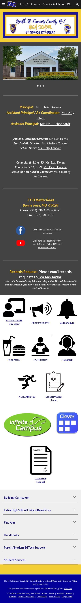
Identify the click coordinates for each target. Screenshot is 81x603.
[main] (40, 115)
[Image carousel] (40, 66)
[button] (3, 4)
